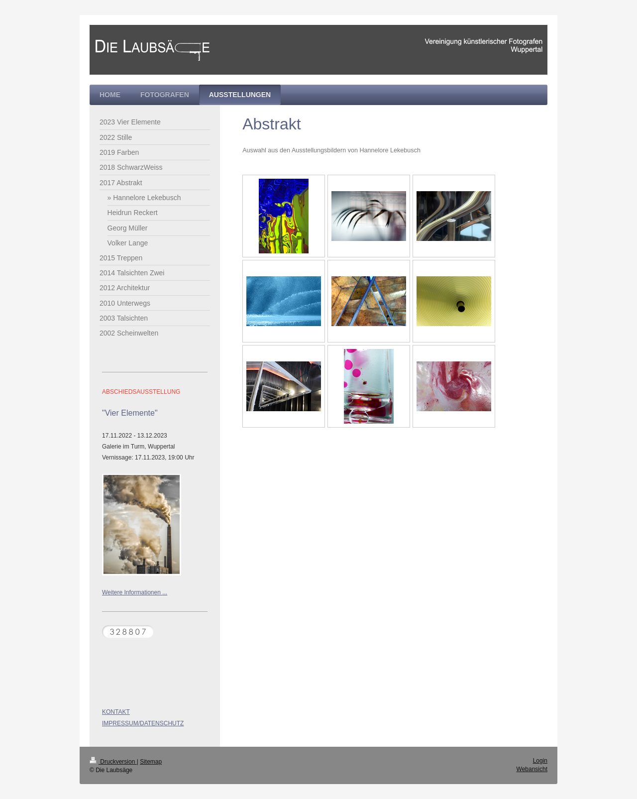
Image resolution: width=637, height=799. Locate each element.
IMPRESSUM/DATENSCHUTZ (143, 723)
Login (540, 760)
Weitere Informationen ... (134, 592)
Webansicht (532, 769)
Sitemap (151, 761)
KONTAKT (116, 711)
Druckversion (113, 761)
